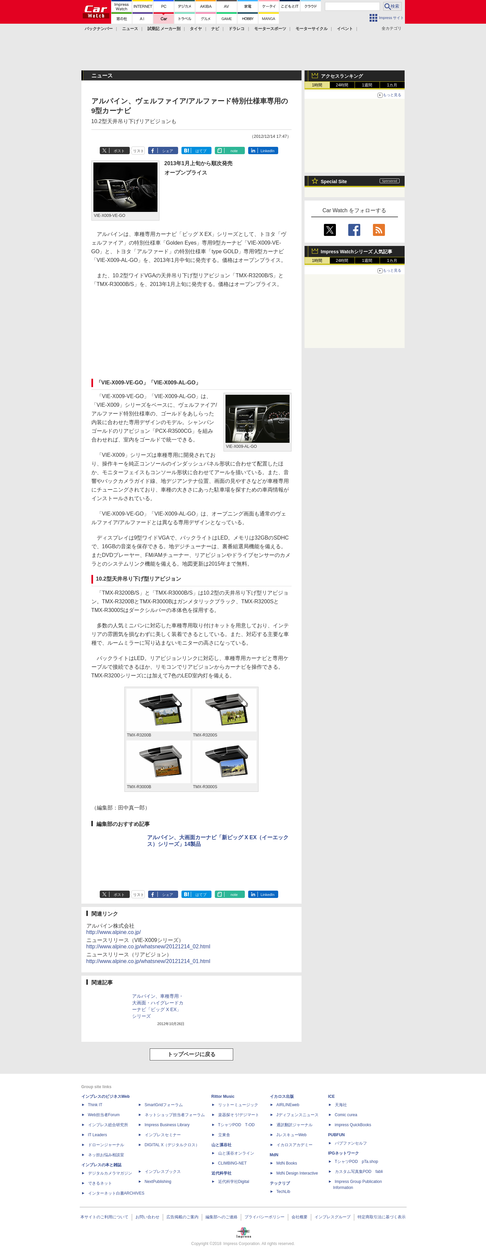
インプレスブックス (163, 1171)
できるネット (100, 1183)
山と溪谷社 (221, 1145)
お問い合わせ (147, 1217)
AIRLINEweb (288, 1105)
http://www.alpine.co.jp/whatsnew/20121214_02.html (148, 946)
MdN (274, 1155)
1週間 (367, 85)
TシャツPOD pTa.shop (356, 1161)
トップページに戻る (191, 1054)
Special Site (334, 181)
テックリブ (280, 1183)
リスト (138, 151)
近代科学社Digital (233, 1181)
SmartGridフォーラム (164, 1105)
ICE (331, 1096)
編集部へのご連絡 (221, 1217)
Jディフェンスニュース (298, 1115)
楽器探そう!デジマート (238, 1115)
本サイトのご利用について (104, 1217)
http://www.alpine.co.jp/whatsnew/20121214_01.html (148, 961)
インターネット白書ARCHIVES (116, 1193)
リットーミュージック (238, 1105)
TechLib (283, 1191)
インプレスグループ (333, 1217)
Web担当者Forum (104, 1115)
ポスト (119, 151)
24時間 (342, 85)
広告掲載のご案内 (182, 1217)
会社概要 (300, 1217)
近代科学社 (221, 1173)
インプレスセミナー (163, 1135)
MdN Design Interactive (297, 1173)
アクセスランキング (342, 76)
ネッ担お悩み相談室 (106, 1155)
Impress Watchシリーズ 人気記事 (357, 251)
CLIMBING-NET (232, 1163)
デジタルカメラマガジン (110, 1173)
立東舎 (224, 1135)
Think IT (95, 1105)
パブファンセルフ (351, 1143)
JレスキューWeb (292, 1135)
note (233, 151)
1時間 (317, 85)
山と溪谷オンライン (236, 1153)
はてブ (200, 151)
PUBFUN (336, 1135)
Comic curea (346, 1115)
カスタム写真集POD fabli (359, 1171)
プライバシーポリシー (265, 1217)
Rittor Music (222, 1096)
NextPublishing (158, 1181)
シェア (167, 151)
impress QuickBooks (353, 1125)
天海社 (341, 1105)
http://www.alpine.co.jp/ (113, 932)
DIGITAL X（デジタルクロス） (172, 1145)
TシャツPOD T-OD (236, 1125)
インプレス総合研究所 (108, 1125)
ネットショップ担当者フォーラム (175, 1115)
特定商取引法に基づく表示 (382, 1217)
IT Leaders (97, 1135)
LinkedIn (268, 151)
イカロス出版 (282, 1096)
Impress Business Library (167, 1125)
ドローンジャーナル (106, 1145)
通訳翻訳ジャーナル (295, 1125)
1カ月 (392, 85)
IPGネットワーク (343, 1153)
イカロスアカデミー (295, 1145)
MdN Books (287, 1163)
